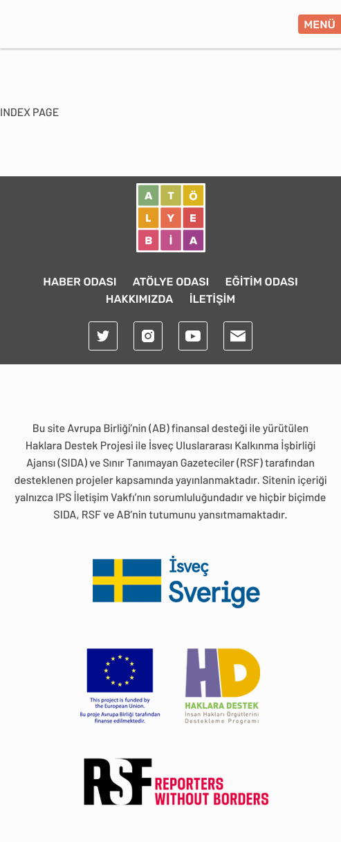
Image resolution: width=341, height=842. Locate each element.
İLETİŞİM (213, 299)
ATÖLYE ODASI (171, 281)
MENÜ (319, 24)
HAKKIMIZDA (140, 299)
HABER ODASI (79, 281)
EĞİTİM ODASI (261, 281)
